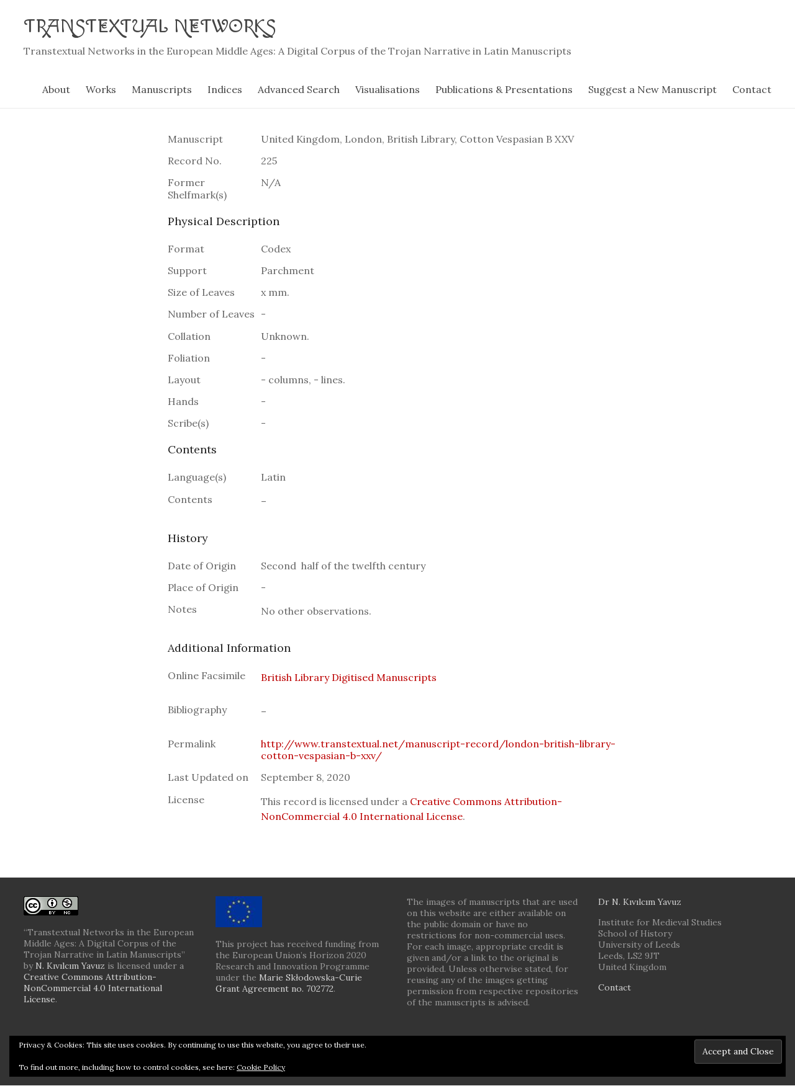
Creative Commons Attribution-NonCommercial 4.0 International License (93, 988)
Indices (224, 90)
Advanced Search (299, 90)
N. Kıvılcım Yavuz (70, 966)
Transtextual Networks (167, 26)
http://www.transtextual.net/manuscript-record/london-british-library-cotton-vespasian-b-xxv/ (438, 750)
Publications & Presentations (504, 90)
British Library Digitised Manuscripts (349, 678)
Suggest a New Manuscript (652, 90)
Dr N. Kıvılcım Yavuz (639, 902)
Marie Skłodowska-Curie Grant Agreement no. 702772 (289, 984)
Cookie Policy (261, 1067)
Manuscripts (162, 90)
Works (101, 90)
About (56, 90)
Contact (751, 90)
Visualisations (387, 90)
